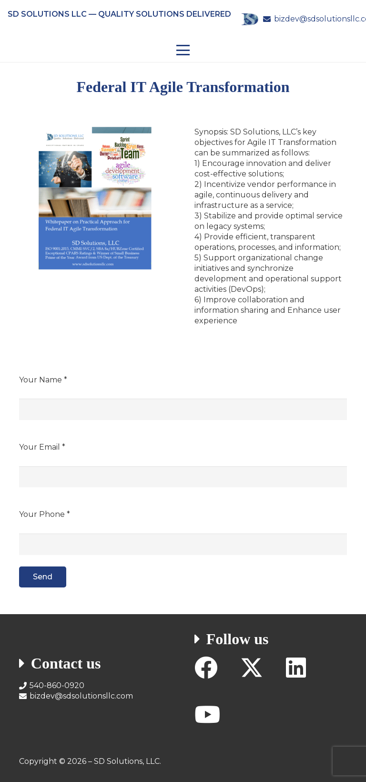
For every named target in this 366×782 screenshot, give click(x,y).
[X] (251, 667)
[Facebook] (205, 667)
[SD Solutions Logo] (250, 19)
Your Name (43, 379)
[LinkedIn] (296, 667)
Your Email (42, 447)
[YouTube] (207, 714)
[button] (183, 50)
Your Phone (44, 514)
